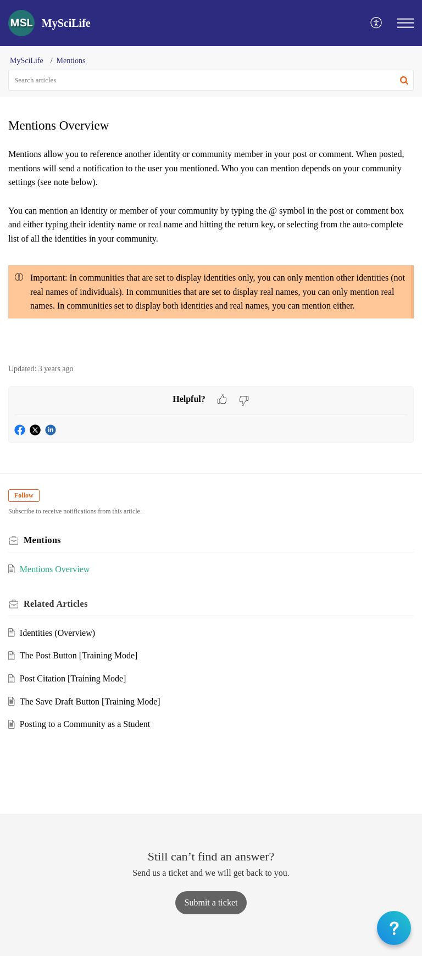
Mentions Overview (55, 569)
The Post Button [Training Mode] (79, 655)
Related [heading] (56, 603)
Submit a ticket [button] (211, 902)
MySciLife (26, 61)
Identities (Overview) (57, 633)
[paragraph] (211, 249)
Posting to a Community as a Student (85, 724)
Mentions (71, 61)
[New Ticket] (211, 902)
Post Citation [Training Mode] (73, 678)
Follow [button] (24, 495)
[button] (376, 23)
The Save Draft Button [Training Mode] (90, 701)
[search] (211, 80)
